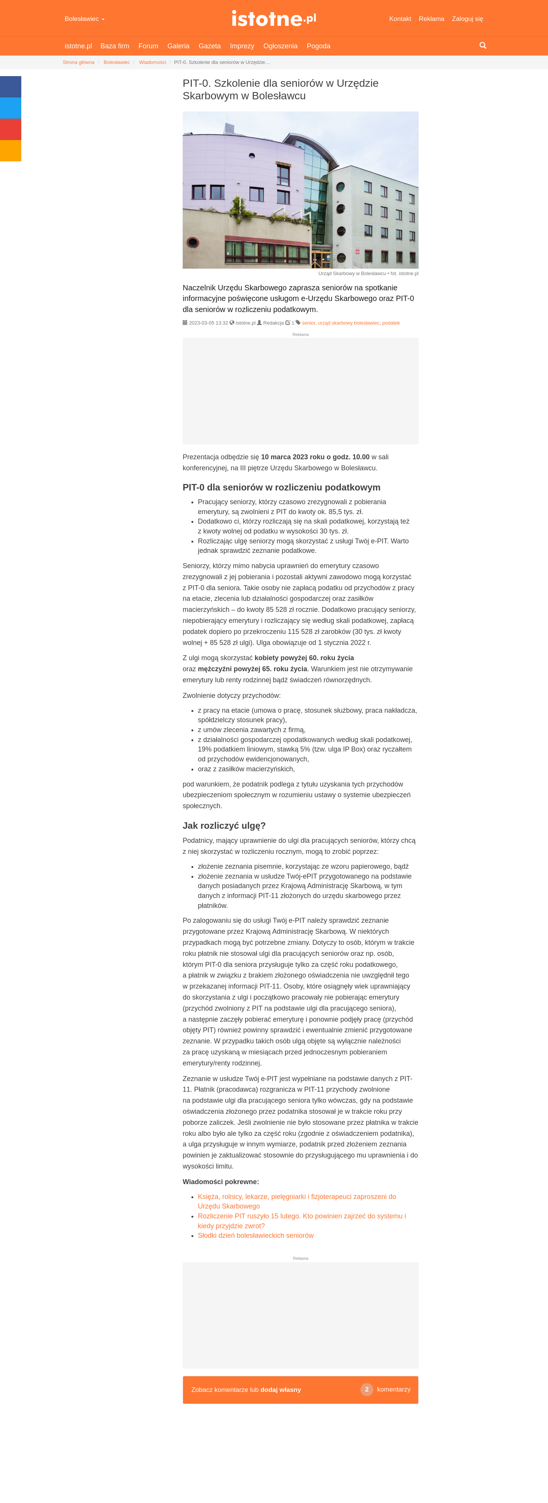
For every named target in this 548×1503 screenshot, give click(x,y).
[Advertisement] (301, 394)
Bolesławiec (85, 18)
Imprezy (242, 46)
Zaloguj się (467, 18)
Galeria (178, 46)
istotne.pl (274, 18)
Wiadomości (152, 62)
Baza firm (114, 46)
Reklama (431, 18)
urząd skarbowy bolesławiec (349, 323)
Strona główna (78, 62)
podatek (391, 323)
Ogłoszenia (280, 46)
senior (308, 323)
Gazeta (210, 46)
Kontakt (400, 18)
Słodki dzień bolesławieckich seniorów (256, 1235)
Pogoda (318, 46)
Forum (148, 46)
